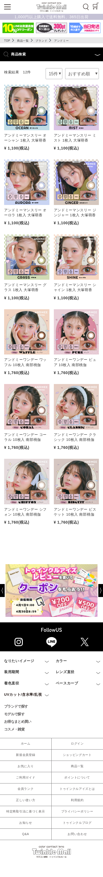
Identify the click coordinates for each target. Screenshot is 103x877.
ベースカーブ (67, 683)
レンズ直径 (65, 672)
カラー (61, 661)
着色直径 (11, 683)
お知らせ (25, 822)
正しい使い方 (25, 800)
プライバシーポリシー (77, 811)
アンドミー (61, 40)
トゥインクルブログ (77, 822)
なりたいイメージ (19, 661)
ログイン (77, 743)
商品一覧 (23, 40)
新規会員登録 (25, 754)
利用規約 (77, 800)
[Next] (96, 590)
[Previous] (6, 590)
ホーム (25, 743)
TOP (7, 40)
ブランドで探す (16, 706)
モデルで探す (14, 714)
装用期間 (11, 672)
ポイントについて (77, 777)
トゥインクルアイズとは (77, 788)
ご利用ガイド (25, 777)
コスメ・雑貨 (14, 729)
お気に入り (26, 766)
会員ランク (26, 788)
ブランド (41, 40)
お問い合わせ (77, 834)
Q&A (25, 834)
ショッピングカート (77, 754)
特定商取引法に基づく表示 (25, 811)
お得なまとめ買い (17, 721)
